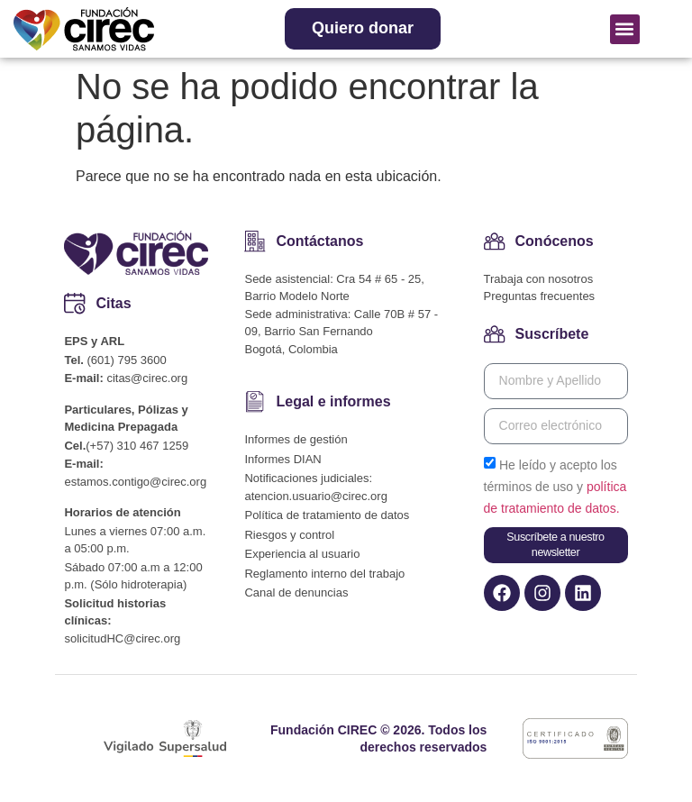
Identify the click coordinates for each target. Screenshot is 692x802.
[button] (625, 29)
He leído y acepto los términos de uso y (555, 486)
